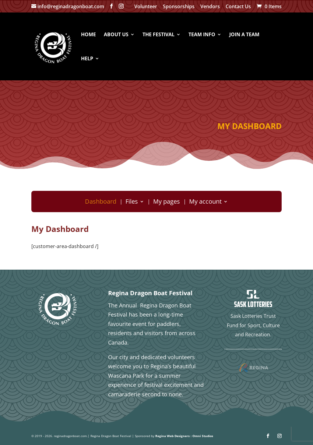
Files (131, 202)
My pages (166, 202)
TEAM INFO (201, 35)
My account (205, 202)
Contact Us (238, 7)
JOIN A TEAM (244, 35)
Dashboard (100, 202)
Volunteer (145, 7)
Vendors (210, 7)
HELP (87, 59)
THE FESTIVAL (158, 35)
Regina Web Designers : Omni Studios (184, 436)
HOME (88, 35)
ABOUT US (116, 35)
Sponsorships (179, 7)
